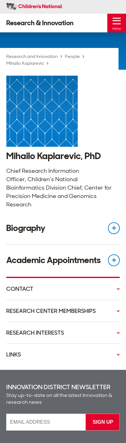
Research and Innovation (32, 56)
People (72, 56)
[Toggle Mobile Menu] (116, 23)
